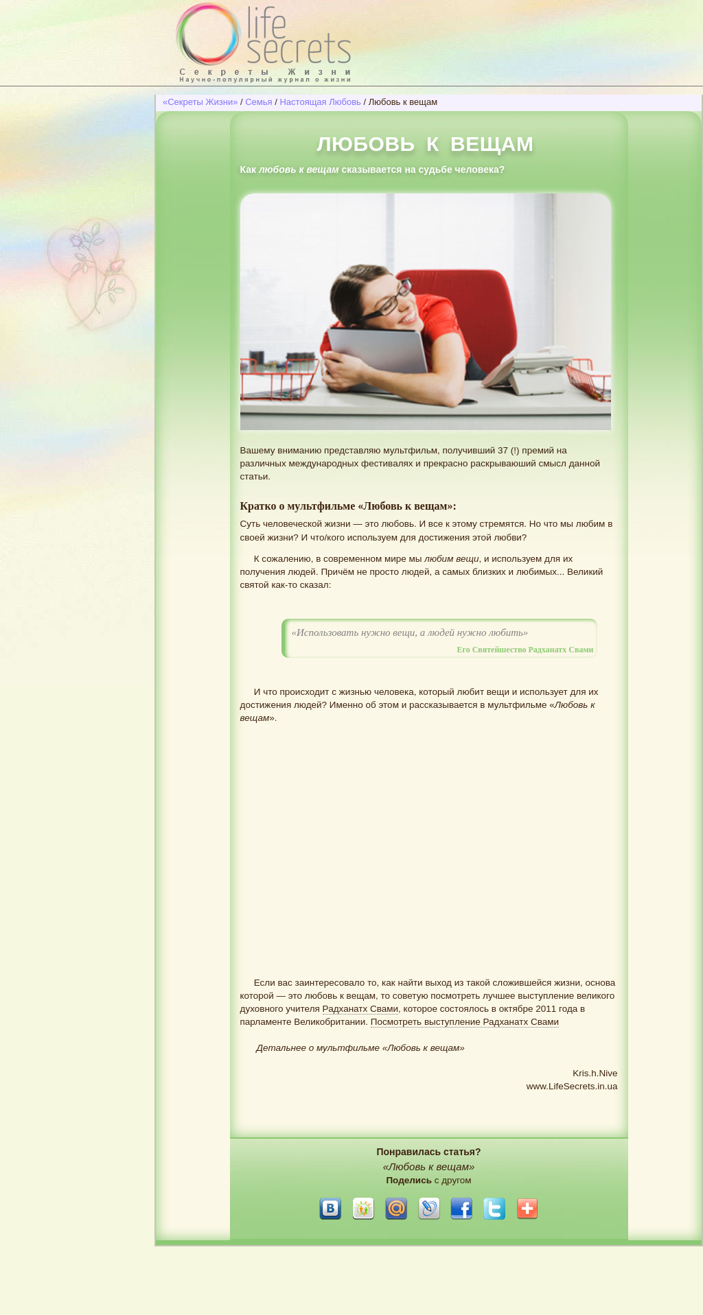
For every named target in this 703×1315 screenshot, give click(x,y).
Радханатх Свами (361, 1009)
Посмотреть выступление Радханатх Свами (465, 1022)
